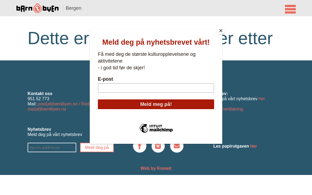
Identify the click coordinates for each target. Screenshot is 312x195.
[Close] (221, 31)
